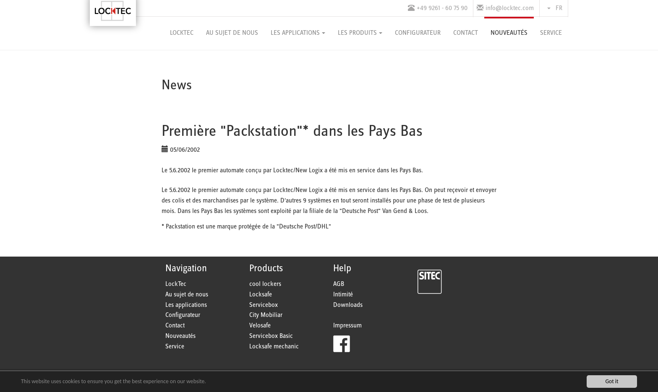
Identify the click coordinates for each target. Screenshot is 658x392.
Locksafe (260, 294)
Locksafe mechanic (274, 346)
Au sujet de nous (186, 294)
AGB (338, 284)
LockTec (175, 284)
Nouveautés (180, 336)
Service (174, 346)
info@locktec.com (510, 8)
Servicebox (263, 305)
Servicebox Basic (271, 336)
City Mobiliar (265, 315)
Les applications (186, 305)
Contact (175, 325)
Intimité (343, 294)
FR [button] (554, 8)
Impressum (347, 325)
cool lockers (265, 284)
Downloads (348, 305)
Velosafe (260, 325)
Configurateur (182, 315)
